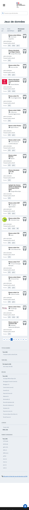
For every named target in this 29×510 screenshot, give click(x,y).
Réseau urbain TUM (14, 233)
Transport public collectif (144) (10, 354)
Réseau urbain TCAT (14, 262)
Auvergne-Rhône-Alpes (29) (9, 378)
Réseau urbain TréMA (15, 110)
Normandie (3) (6, 399)
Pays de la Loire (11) (7, 411)
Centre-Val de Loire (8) (8, 387)
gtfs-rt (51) (5, 447)
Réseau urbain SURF (14, 203)
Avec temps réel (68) (7, 366)
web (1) (4, 468)
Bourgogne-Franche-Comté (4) (10, 381)
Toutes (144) (6, 427)
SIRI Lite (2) (5, 453)
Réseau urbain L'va (14, 292)
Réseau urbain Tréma (14, 306)
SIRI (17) (5, 450)
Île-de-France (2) (7, 417)
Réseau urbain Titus (14, 65)
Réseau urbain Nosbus (15, 125)
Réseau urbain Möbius (15, 35)
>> (26, 339)
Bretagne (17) (6, 384)
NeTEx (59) (5, 444)
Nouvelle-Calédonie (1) (8, 405)
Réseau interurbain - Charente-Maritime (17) (14, 81)
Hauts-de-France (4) (7, 393)
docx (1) (5, 459)
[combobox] (14, 13)
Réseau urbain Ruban (15, 277)
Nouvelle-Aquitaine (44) (8, 402)
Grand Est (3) (6, 390)
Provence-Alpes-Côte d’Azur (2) (10, 414)
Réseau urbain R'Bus (14, 218)
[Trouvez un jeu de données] (14, 13)
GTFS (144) (5, 441)
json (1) (4, 465)
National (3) (6, 396)
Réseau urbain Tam (14, 247)
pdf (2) (4, 456)
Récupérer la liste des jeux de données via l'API (15, 476)
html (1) (5, 462)
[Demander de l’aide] (25, 506)
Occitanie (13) (6, 408)
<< (4, 339)
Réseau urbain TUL (14, 96)
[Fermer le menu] (8, 5)
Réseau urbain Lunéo (14, 140)
